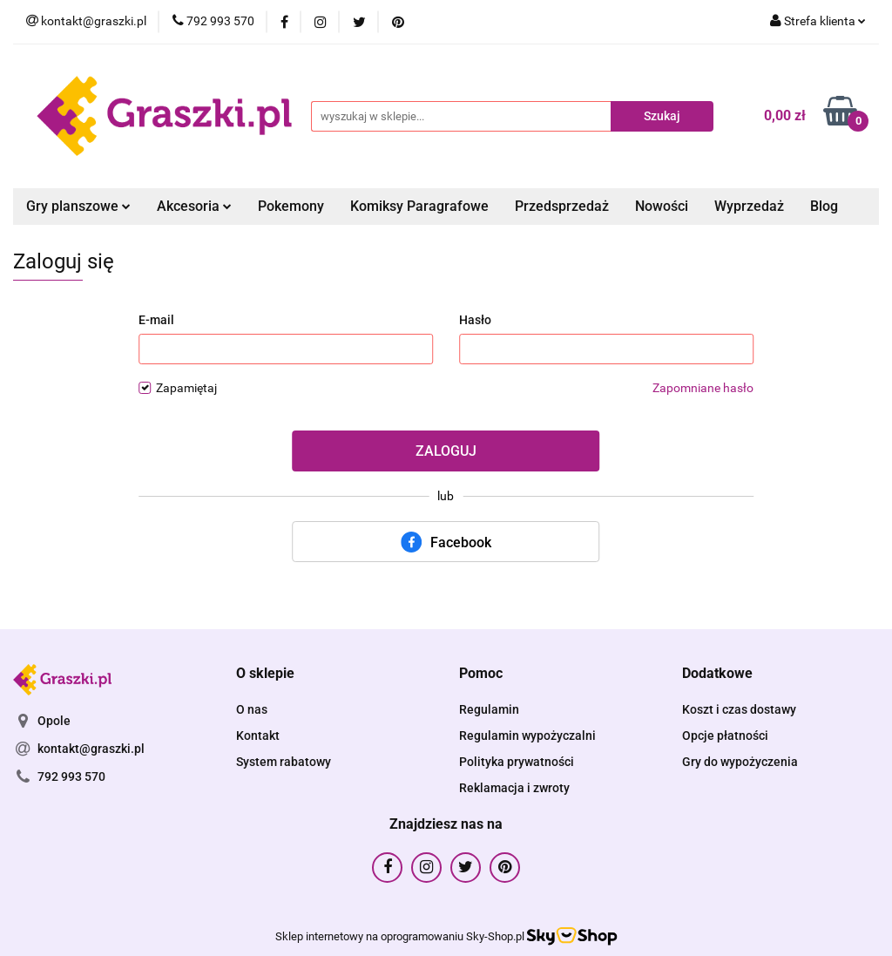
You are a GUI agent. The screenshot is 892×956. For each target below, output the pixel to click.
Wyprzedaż (749, 206)
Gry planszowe (78, 206)
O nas (251, 709)
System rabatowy (283, 762)
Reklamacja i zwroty (514, 788)
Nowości (661, 206)
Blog (824, 206)
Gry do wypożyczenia (740, 762)
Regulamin (489, 709)
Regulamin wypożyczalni (527, 735)
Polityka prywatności (516, 762)
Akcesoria (194, 206)
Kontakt (258, 735)
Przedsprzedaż (562, 206)
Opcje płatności (725, 735)
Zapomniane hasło (702, 388)
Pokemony (291, 206)
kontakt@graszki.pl (91, 749)
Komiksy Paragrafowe (419, 206)
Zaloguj (446, 451)
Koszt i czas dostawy (739, 709)
